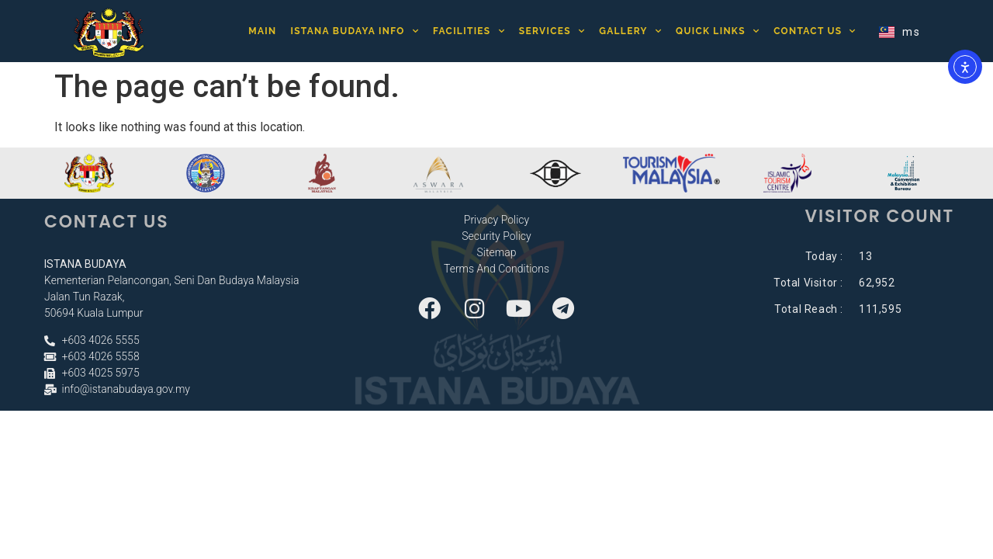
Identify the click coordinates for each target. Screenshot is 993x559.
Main (262, 31)
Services (552, 31)
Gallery (630, 31)
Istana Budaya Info (354, 31)
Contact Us (814, 31)
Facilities (469, 31)
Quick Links (717, 31)
